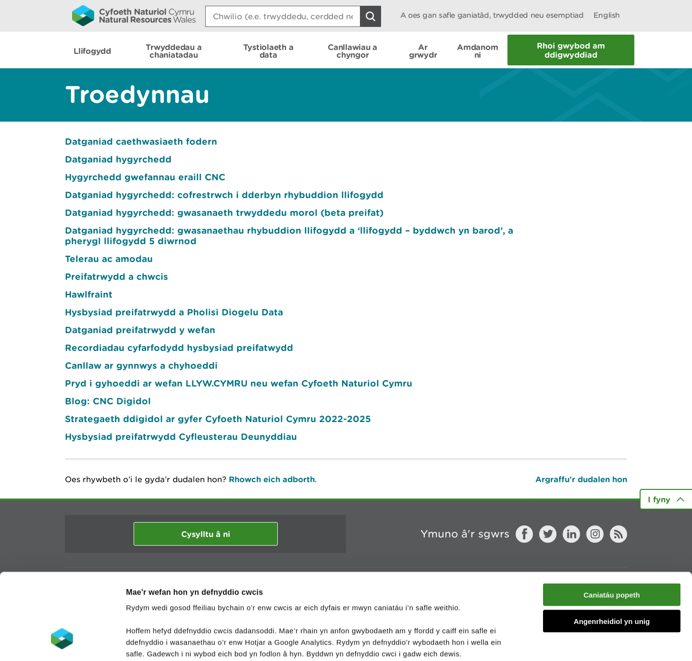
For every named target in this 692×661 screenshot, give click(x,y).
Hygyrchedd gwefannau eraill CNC (145, 177)
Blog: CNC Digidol (108, 401)
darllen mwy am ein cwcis (193, 603)
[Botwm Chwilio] (370, 16)
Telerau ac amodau (109, 258)
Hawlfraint (88, 294)
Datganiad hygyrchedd (118, 159)
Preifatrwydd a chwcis (116, 276)
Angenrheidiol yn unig (612, 547)
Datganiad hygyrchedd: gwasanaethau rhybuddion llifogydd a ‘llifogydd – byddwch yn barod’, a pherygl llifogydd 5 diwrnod (289, 235)
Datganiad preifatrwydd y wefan (140, 329)
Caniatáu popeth (611, 521)
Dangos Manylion (534, 642)
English (606, 15)
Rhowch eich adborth (272, 479)
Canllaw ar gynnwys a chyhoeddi (141, 365)
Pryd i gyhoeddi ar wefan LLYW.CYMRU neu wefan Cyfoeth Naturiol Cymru (238, 383)
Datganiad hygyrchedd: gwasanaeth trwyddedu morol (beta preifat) (224, 212)
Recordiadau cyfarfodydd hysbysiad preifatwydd (179, 347)
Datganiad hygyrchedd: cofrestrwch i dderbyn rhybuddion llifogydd (224, 194)
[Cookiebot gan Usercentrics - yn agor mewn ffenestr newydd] (62, 642)
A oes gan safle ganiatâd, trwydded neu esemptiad (492, 15)
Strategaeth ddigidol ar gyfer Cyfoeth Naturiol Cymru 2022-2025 (218, 418)
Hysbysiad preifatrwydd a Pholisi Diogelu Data (174, 312)
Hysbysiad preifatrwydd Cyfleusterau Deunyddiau (181, 436)
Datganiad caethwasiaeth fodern (141, 141)
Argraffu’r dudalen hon (581, 479)
